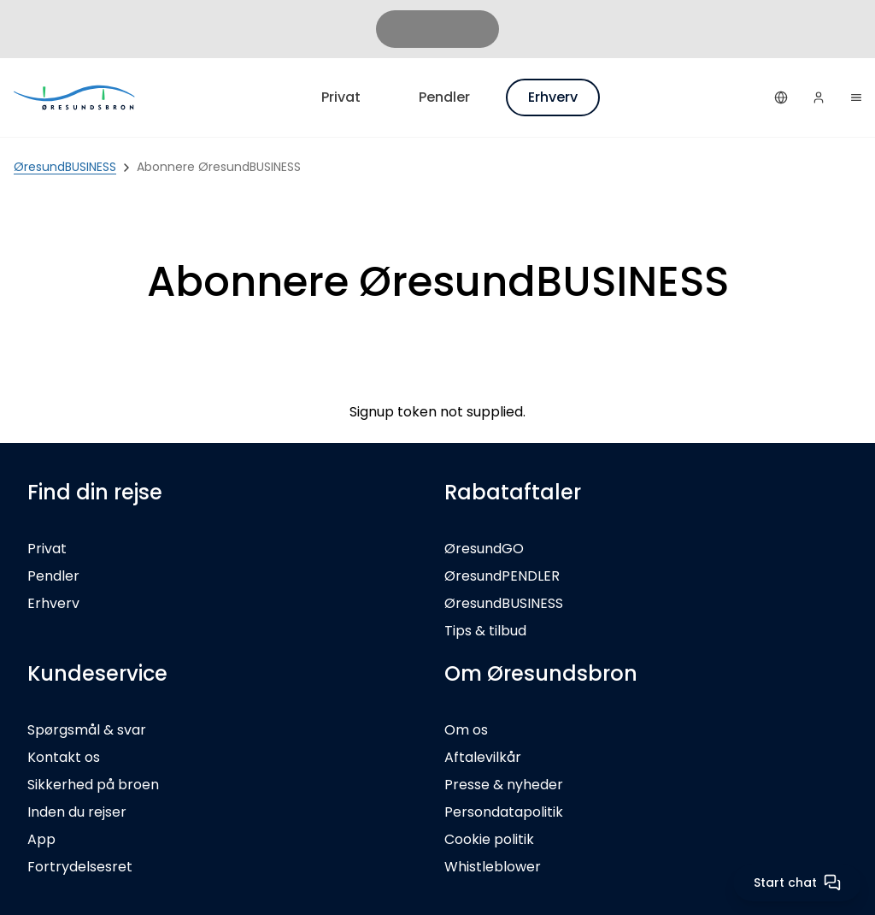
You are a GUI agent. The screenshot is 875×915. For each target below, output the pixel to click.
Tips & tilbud (485, 630)
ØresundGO (484, 548)
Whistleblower (492, 867)
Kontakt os (63, 757)
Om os (466, 730)
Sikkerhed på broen (93, 784)
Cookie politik (489, 839)
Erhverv (553, 97)
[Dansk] (781, 97)
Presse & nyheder (503, 784)
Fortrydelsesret (79, 867)
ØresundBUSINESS (503, 603)
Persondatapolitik (503, 812)
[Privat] (75, 97)
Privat (341, 97)
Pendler (444, 97)
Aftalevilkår (482, 757)
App (41, 839)
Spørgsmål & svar (86, 730)
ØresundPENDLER (502, 576)
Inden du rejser (76, 812)
